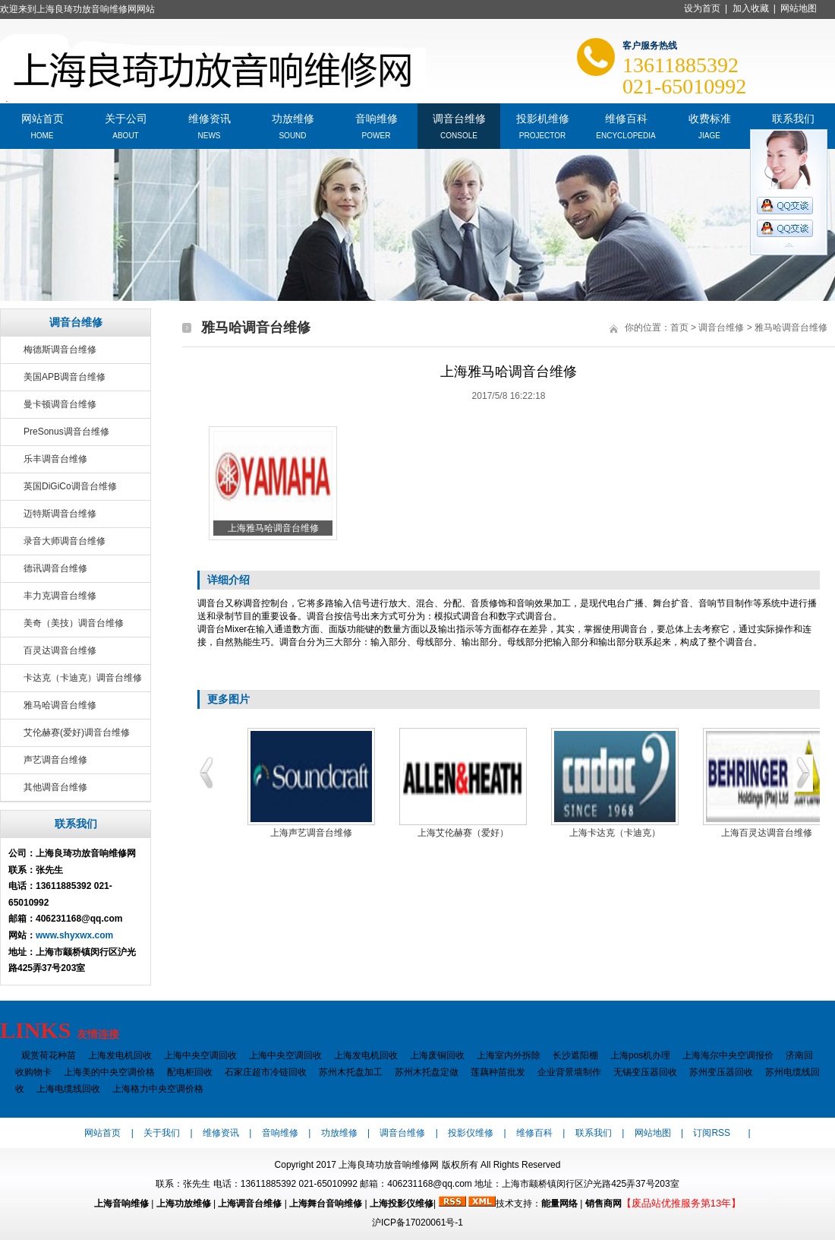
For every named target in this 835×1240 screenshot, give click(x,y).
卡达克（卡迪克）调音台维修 (83, 677)
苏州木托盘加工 (351, 1072)
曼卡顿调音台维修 (60, 404)
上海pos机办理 (640, 1055)
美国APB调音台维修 (65, 377)
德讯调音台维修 (55, 568)
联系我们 (793, 117)
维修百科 (626, 117)
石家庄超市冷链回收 (266, 1072)
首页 (679, 327)
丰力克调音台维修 (60, 595)
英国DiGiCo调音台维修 (70, 486)
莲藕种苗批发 (498, 1072)
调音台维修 (459, 117)
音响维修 (376, 117)
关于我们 (161, 1133)
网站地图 (798, 8)
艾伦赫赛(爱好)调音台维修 (77, 732)
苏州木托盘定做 (426, 1072)
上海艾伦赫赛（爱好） (463, 832)
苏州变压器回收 (721, 1072)
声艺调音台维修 (55, 759)
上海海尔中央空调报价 (728, 1055)
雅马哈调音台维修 (60, 705)
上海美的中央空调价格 (109, 1072)
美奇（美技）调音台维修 (74, 623)
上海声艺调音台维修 (311, 832)
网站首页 (42, 117)
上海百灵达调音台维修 (766, 832)
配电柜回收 (190, 1072)
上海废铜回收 (437, 1055)
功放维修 (293, 117)
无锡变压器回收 (645, 1072)
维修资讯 (209, 117)
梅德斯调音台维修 (60, 349)
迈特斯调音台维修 (60, 513)
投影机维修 (542, 117)
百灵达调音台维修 (60, 650)
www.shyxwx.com (74, 935)
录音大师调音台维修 (65, 541)
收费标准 (709, 117)
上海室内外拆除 (508, 1055)
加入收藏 (751, 8)
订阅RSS (711, 1133)
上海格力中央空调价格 (157, 1088)
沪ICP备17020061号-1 (417, 1222)
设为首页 (702, 8)
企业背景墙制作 (569, 1072)
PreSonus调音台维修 (66, 431)
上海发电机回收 (120, 1055)
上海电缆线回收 (68, 1088)
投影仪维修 (470, 1133)
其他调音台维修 (55, 787)
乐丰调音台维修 (55, 459)
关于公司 (126, 117)
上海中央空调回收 (200, 1055)
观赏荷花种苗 (48, 1055)
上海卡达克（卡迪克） (614, 832)
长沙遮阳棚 (575, 1055)
